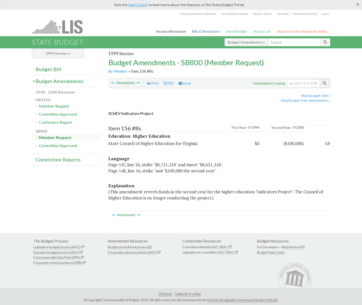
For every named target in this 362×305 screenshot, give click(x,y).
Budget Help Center (271, 252)
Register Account (305, 13)
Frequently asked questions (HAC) (132, 252)
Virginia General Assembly (198, 13)
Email (185, 83)
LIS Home (165, 294)
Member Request (54, 106)
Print (153, 83)
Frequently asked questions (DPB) (57, 263)
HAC (214, 247)
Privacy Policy (262, 13)
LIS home (283, 13)
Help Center (138, 5)
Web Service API (293, 247)
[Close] (358, 4)
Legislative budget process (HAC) (56, 247)
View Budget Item (315, 96)
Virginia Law (262, 31)
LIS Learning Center (234, 13)
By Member (118, 71)
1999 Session (58, 53)
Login (325, 13)
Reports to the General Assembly (302, 31)
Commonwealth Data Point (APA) (56, 257)
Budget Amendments (246, 42)
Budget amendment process (128, 247)
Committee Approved (58, 114)
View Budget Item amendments (305, 100)
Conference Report (55, 122)
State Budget (236, 31)
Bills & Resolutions (206, 31)
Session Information (171, 31)
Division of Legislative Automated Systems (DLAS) (242, 300)
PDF (169, 83)
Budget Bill (48, 69)
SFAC (224, 247)
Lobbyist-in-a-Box (188, 294)
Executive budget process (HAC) (56, 252)
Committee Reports (58, 159)
